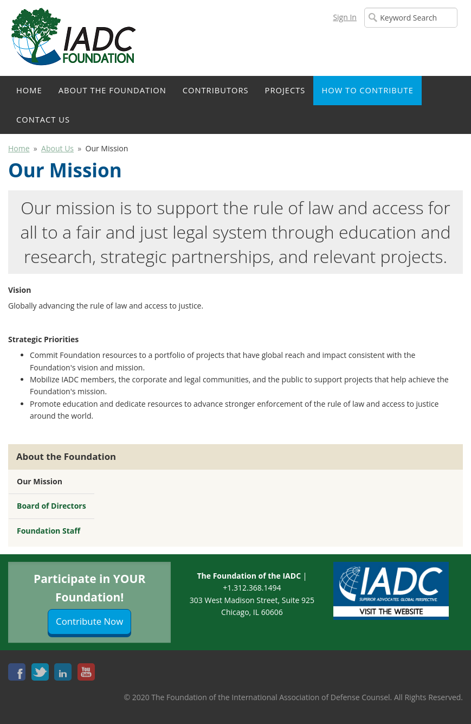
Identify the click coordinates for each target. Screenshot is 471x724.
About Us (57, 148)
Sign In (345, 17)
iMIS (76, 38)
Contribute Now (89, 621)
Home (29, 90)
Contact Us (43, 119)
